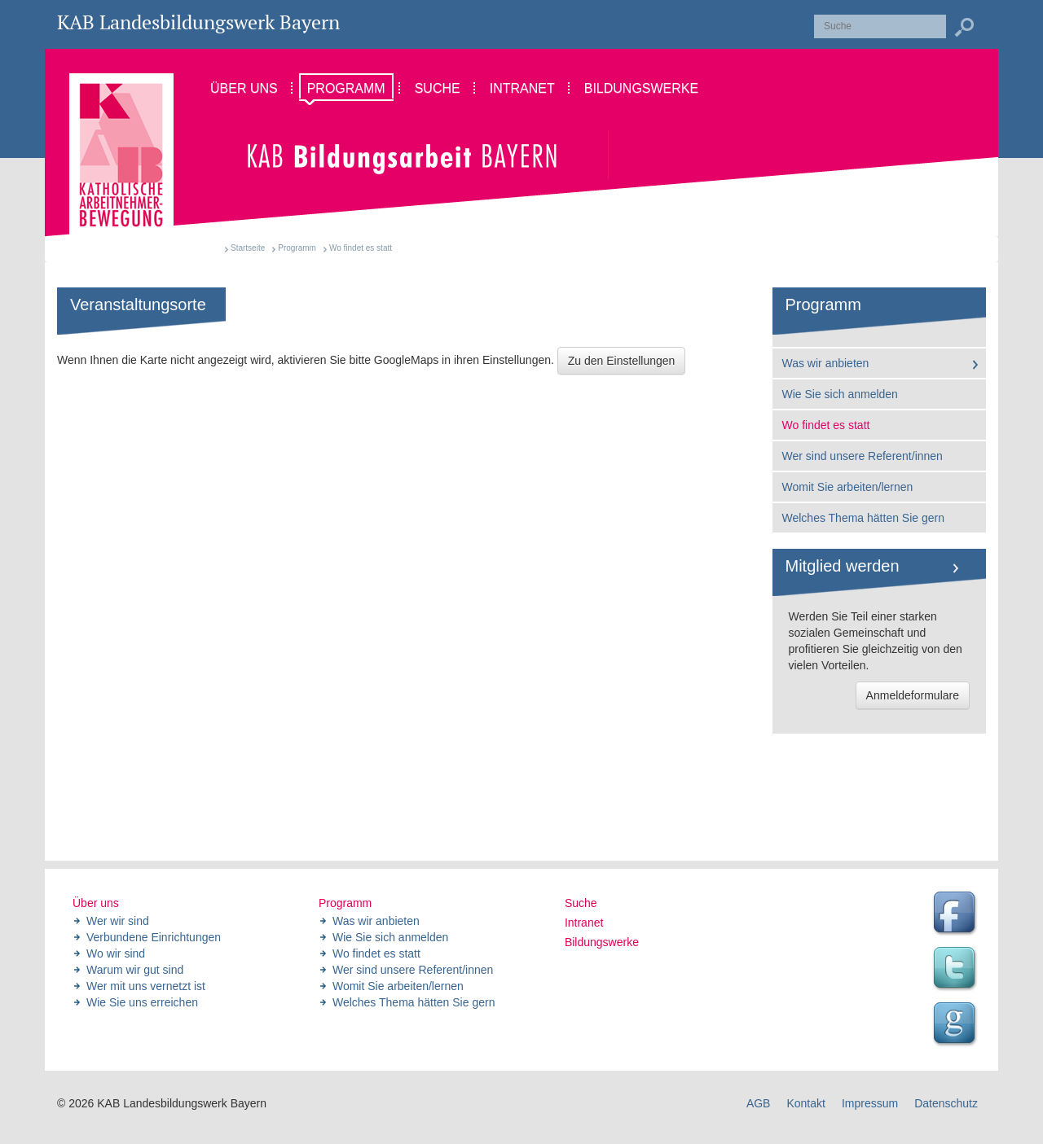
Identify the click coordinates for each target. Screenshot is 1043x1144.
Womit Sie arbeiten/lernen (847, 486)
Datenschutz (946, 1103)
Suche (581, 903)
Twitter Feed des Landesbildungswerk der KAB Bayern (957, 970)
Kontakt (805, 1103)
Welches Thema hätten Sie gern (863, 517)
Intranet (584, 922)
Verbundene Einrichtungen (153, 937)
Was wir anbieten (825, 363)
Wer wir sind (117, 920)
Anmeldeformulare (912, 695)
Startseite (248, 247)
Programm (297, 247)
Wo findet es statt (826, 425)
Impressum (870, 1103)
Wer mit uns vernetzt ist (145, 986)
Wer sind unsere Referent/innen (862, 455)
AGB (758, 1103)
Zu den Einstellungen (622, 360)
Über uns (96, 903)
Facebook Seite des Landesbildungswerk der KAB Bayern (957, 914)
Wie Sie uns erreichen (142, 1002)
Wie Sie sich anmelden (840, 394)
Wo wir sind (115, 953)
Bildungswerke (602, 942)
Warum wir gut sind (134, 969)
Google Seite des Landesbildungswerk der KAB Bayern (957, 1025)
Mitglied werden (843, 566)
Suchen (964, 27)
